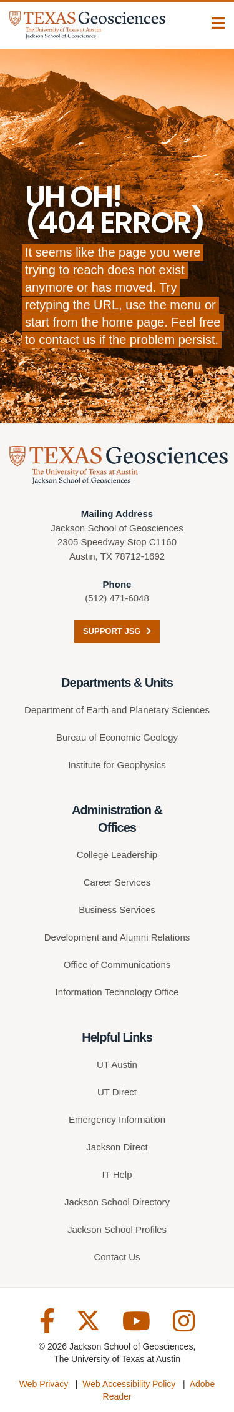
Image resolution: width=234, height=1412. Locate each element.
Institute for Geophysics (117, 764)
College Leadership (117, 854)
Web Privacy (43, 1384)
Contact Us (117, 1257)
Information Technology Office (117, 992)
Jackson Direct (116, 1147)
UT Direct (117, 1092)
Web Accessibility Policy (128, 1384)
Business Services (117, 909)
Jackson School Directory (117, 1202)
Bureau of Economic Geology (117, 737)
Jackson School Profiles (117, 1229)
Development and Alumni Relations (117, 937)
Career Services (117, 882)
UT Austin (117, 1064)
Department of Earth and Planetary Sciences (117, 709)
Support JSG (117, 631)
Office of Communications (117, 964)
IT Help (117, 1174)
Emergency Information (117, 1119)
